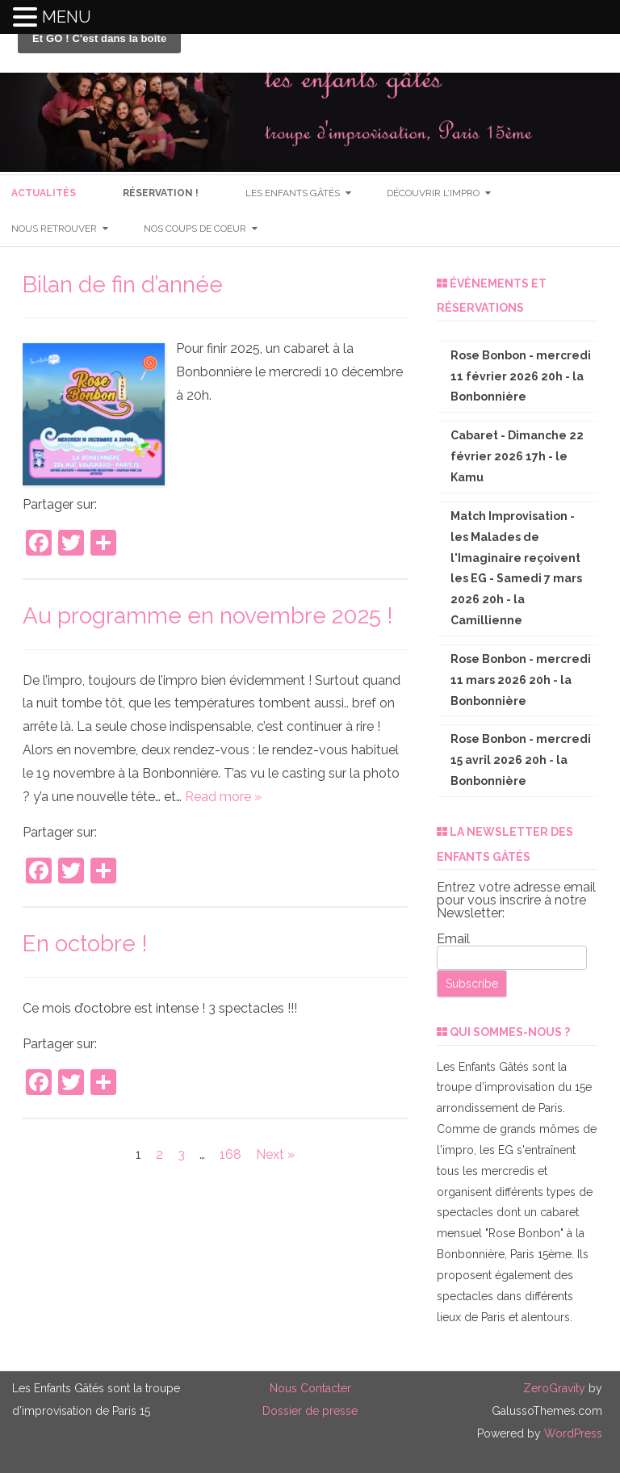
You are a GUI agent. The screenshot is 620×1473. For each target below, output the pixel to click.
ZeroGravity (554, 1388)
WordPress (571, 1433)
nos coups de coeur (195, 228)
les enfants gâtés (292, 193)
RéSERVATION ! (161, 193)
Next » (275, 1154)
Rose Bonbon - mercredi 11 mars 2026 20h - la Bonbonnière (520, 680)
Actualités (43, 193)
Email (453, 938)
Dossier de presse (310, 1410)
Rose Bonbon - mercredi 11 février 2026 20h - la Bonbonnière (520, 376)
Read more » (223, 796)
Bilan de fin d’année (123, 284)
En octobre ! (85, 943)
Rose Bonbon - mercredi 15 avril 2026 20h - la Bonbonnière (520, 759)
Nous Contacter (310, 1388)
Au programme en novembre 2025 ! (208, 615)
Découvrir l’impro (433, 193)
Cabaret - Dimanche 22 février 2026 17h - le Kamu (517, 456)
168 (230, 1154)
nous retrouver (54, 228)
